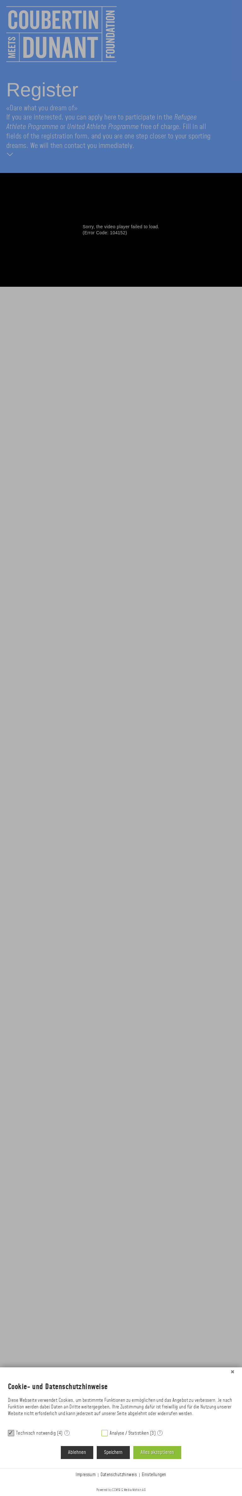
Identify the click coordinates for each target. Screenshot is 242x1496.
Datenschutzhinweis (119, 1475)
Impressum (85, 1475)
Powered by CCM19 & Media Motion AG (121, 1490)
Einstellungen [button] (154, 1475)
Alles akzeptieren (157, 1452)
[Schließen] (232, 1372)
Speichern (113, 1452)
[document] (121, 1401)
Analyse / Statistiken (129, 1433)
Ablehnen (77, 1452)
